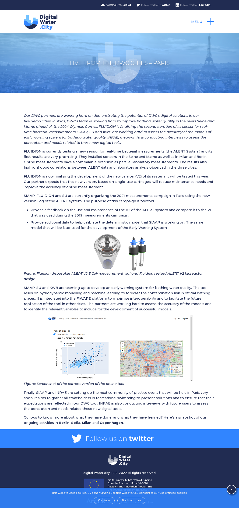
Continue (104, 500)
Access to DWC (118, 5)
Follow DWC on (155, 5)
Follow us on (119, 438)
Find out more (131, 500)
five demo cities (37, 121)
